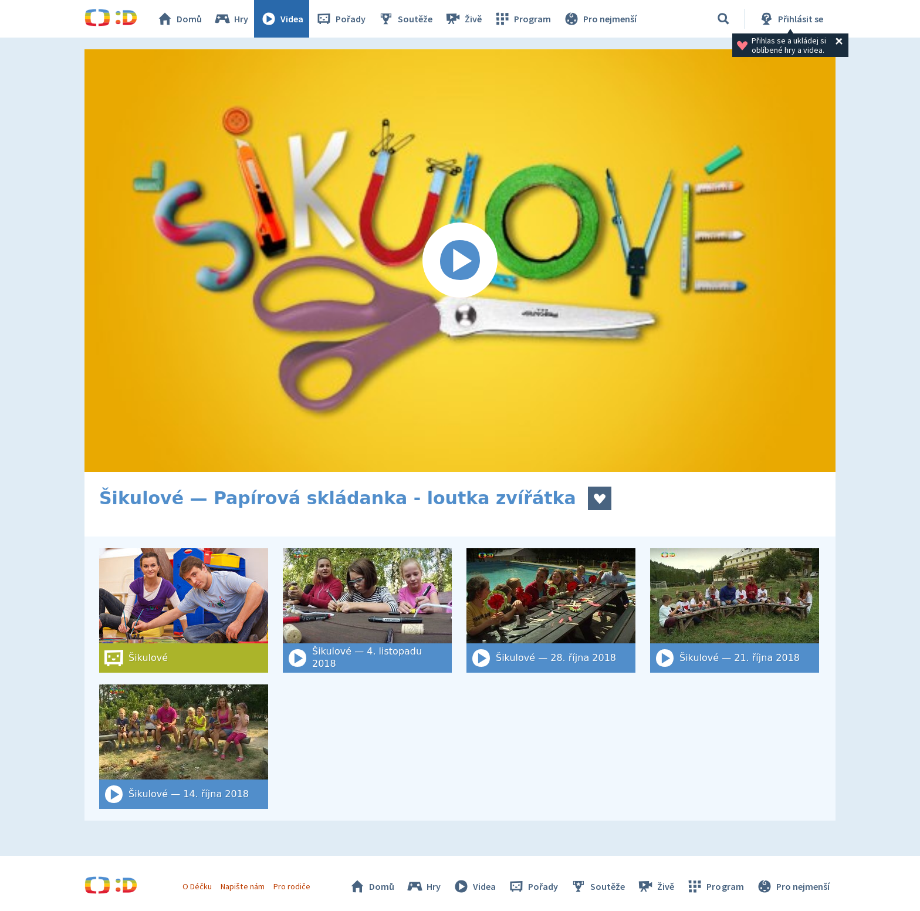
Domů (179, 19)
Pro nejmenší (600, 19)
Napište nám (242, 886)
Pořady (340, 19)
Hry (231, 19)
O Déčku (197, 886)
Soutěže (404, 19)
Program (522, 19)
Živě (463, 19)
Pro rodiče (291, 886)
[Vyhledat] (723, 19)
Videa (281, 19)
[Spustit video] (460, 260)
